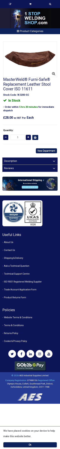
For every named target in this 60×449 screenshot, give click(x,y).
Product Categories (30, 31)
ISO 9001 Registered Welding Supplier (23, 281)
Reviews (9, 168)
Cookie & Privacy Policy (15, 341)
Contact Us (9, 250)
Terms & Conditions (14, 325)
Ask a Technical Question (16, 266)
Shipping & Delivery (13, 258)
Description (10, 160)
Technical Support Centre (17, 273)
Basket (30, 4)
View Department (46, 150)
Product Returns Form (15, 297)
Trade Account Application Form (20, 289)
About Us (8, 242)
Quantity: (8, 130)
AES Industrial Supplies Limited (33, 375)
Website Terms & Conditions (18, 317)
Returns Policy (11, 333)
